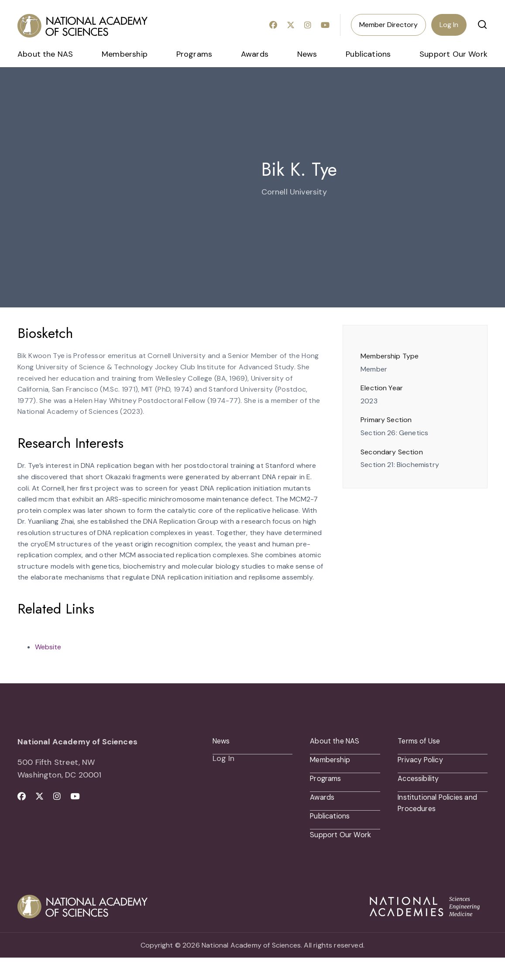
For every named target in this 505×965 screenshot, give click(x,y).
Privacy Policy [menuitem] (423, 762)
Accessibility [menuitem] (421, 782)
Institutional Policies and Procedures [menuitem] (435, 807)
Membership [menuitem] (125, 54)
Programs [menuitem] (194, 54)
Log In (449, 24)
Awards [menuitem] (254, 54)
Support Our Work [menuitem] (453, 54)
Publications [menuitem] (368, 54)
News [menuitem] (307, 54)
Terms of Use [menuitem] (422, 742)
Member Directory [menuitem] (388, 24)
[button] (482, 24)
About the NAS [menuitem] (45, 54)
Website (48, 646)
